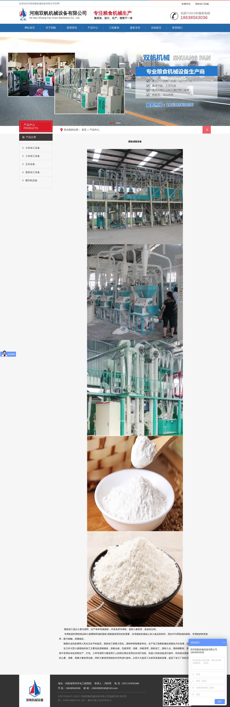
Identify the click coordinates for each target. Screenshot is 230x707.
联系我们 (177, 27)
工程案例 (114, 27)
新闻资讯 (72, 27)
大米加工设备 (32, 147)
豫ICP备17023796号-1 (100, 700)
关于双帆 (51, 27)
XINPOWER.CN (71, 700)
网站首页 (30, 27)
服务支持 (135, 27)
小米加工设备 (32, 156)
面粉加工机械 (202, 4)
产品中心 (93, 27)
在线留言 (156, 27)
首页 (84, 129)
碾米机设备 (31, 180)
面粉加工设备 (32, 172)
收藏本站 (186, 4)
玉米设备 (30, 164)
